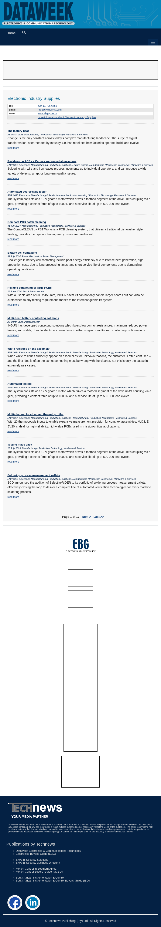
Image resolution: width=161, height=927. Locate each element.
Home (11, 33)
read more (13, 147)
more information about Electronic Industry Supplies (67, 117)
